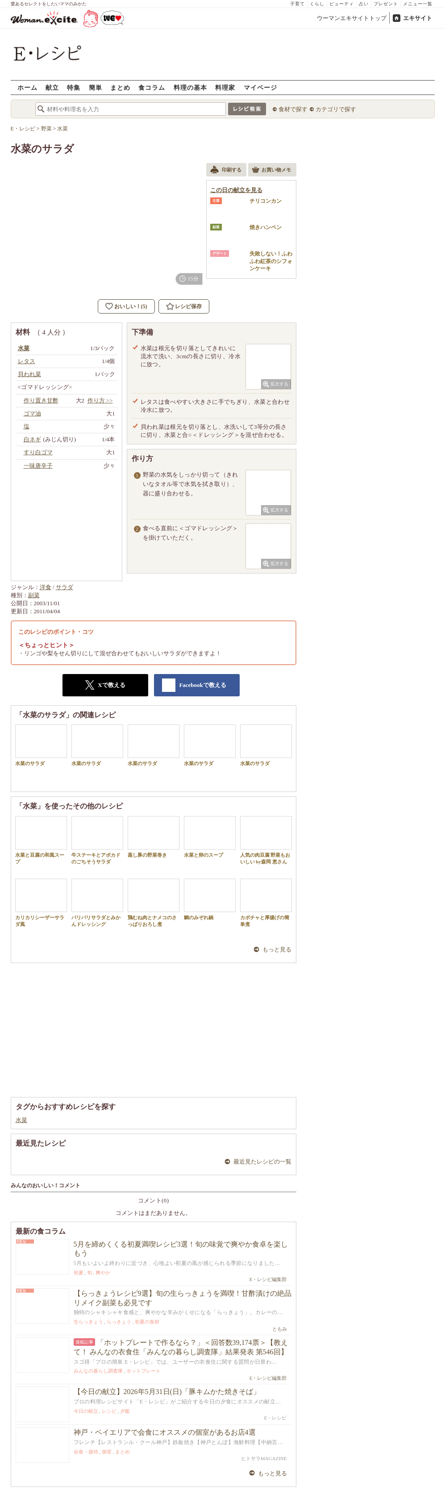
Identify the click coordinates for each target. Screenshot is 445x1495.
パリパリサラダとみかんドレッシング (97, 903)
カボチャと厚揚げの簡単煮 (266, 903)
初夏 (78, 1272)
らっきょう (119, 1321)
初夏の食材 (147, 1321)
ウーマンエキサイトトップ (352, 18)
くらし (317, 3)
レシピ (109, 1411)
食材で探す (293, 109)
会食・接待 (86, 1451)
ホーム (27, 87)
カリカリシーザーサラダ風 (41, 903)
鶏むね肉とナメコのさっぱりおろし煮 (153, 903)
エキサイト (417, 18)
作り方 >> (100, 400)
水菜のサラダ (41, 745)
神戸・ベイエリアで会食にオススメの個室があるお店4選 (165, 1432)
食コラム (151, 87)
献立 (52, 87)
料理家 (225, 87)
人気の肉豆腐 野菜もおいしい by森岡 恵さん (266, 840)
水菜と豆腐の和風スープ (41, 840)
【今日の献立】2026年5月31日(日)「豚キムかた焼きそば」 (167, 1391)
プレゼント (386, 3)
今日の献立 (86, 1411)
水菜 (21, 1120)
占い (364, 3)
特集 (73, 87)
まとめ (120, 87)
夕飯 (125, 1411)
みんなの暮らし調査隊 (98, 1371)
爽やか (103, 1272)
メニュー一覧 (418, 3)
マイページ (260, 87)
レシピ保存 (188, 306)
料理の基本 (190, 87)
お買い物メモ (271, 170)
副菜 (34, 595)
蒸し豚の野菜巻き (153, 837)
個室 (107, 1451)
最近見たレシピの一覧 (262, 1161)
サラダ (64, 587)
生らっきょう (88, 1321)
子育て (297, 3)
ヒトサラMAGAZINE (264, 1458)
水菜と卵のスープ (210, 837)
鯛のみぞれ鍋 (210, 899)
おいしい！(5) (130, 306)
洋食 (45, 587)
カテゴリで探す (336, 109)
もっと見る (276, 949)
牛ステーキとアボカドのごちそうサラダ (97, 840)
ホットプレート (143, 1371)
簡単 (95, 87)
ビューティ (341, 3)
